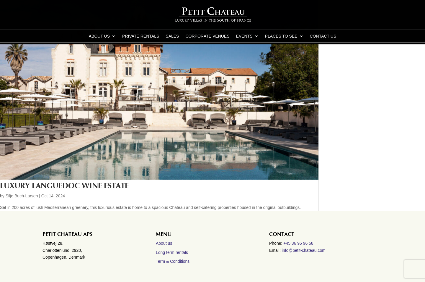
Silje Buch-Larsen (22, 196)
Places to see (281, 36)
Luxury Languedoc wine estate (64, 185)
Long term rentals (172, 252)
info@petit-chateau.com (304, 250)
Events (244, 36)
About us (99, 36)
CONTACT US (323, 36)
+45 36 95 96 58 (299, 243)
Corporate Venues (207, 36)
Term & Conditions (172, 261)
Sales (172, 36)
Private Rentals (140, 36)
